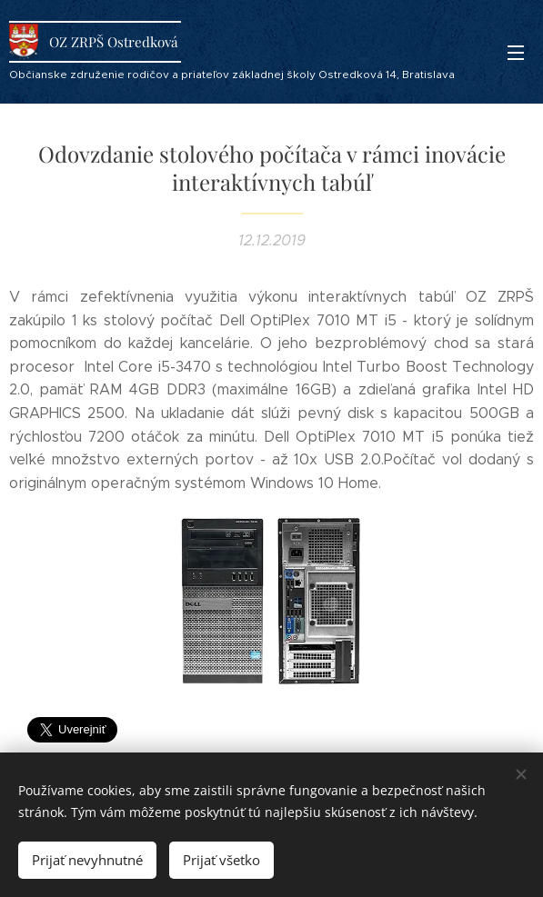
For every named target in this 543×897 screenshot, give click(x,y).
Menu (516, 53)
